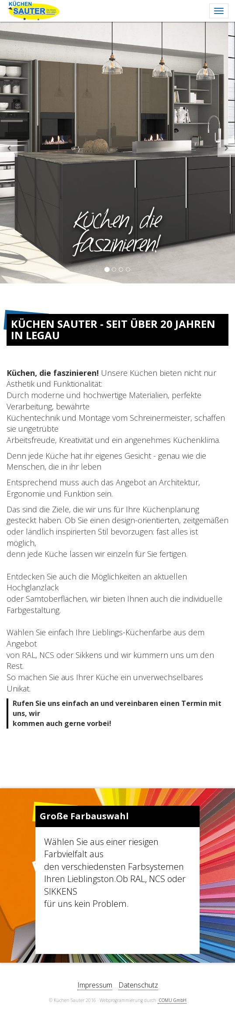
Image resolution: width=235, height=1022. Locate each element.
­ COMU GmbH (172, 1000)
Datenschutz (138, 985)
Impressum (94, 985)
